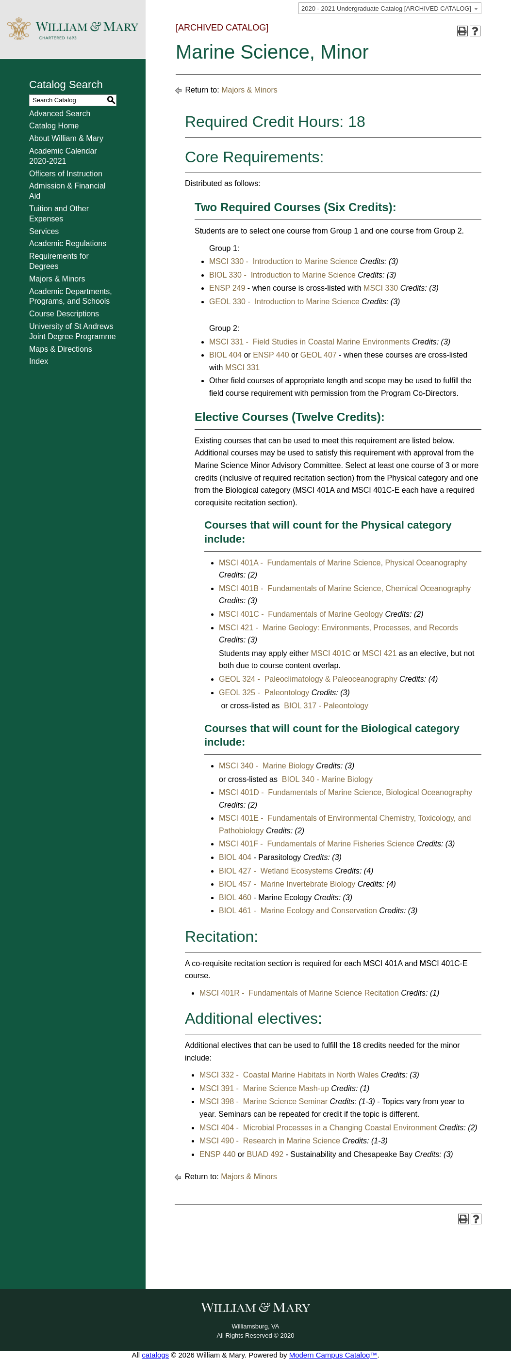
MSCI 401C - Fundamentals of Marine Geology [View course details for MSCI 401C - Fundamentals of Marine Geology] (301, 614)
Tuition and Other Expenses (59, 213)
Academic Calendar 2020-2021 (63, 156)
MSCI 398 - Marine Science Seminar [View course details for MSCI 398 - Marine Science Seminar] (263, 1101)
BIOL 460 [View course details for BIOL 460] (235, 897)
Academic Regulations (67, 243)
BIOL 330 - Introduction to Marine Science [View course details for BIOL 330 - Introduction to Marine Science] (282, 275)
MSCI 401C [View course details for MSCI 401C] (331, 653)
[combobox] (389, 8)
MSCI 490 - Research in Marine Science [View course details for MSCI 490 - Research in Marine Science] (269, 1141)
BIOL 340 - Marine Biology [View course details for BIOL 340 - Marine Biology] (326, 779)
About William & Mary (66, 138)
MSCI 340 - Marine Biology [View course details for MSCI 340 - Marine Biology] (266, 766)
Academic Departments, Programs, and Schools (70, 296)
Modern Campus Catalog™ (333, 1355)
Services (44, 231)
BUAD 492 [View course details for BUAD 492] (265, 1154)
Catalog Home (54, 126)
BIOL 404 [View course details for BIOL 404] (225, 355)
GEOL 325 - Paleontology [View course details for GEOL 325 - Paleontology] (264, 692)
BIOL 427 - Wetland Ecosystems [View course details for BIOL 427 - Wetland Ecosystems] (276, 871)
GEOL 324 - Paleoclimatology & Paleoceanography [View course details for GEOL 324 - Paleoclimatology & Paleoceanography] (308, 679)
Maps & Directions (60, 349)
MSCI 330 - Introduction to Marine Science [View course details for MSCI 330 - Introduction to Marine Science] (283, 261)
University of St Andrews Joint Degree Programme (72, 331)
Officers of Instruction (65, 174)
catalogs (155, 1355)
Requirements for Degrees (59, 261)
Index (38, 361)
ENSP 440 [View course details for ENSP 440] (271, 355)
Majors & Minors (57, 279)
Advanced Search (59, 113)
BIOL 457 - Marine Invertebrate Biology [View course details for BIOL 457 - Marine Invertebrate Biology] (287, 884)
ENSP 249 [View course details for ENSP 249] (227, 288)
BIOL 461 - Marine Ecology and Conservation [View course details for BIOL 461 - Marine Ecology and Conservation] (298, 910)
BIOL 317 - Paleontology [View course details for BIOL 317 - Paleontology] (325, 706)
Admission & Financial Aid (67, 191)
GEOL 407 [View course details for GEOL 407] (318, 355)
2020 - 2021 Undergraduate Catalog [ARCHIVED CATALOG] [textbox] (386, 8)
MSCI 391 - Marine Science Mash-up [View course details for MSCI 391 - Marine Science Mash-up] (264, 1088)
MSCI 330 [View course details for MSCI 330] (380, 288)
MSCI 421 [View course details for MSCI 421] (379, 653)
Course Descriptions (64, 314)
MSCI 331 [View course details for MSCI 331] (242, 367)
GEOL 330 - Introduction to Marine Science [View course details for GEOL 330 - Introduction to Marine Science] (284, 301)
